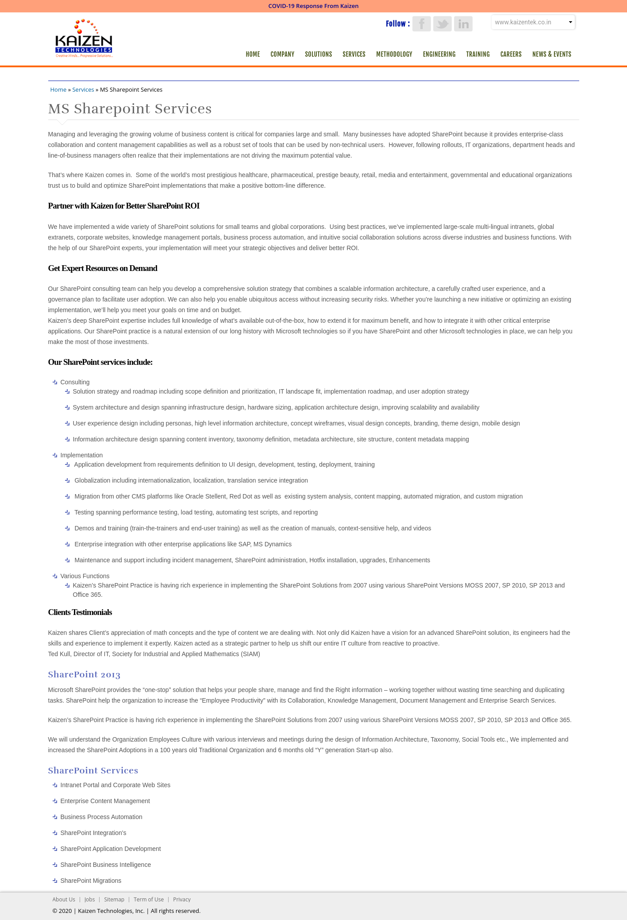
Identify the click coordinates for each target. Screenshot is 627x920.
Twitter (442, 23)
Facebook (421, 23)
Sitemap (114, 899)
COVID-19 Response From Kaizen (314, 6)
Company (283, 54)
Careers (511, 54)
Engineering (439, 54)
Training (478, 54)
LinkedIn (463, 23)
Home (253, 54)
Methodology (394, 54)
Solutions (318, 54)
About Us (64, 899)
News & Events (551, 54)
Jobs (90, 899)
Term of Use (149, 899)
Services (354, 54)
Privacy (182, 899)
